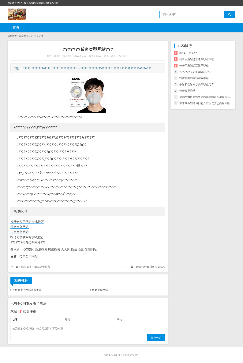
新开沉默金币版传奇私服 (150, 266)
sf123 (33, 36)
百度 (81, 249)
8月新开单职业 (188, 53)
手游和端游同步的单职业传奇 (196, 84)
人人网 (65, 249)
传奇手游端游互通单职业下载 (196, 59)
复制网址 (91, 249)
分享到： (16, 249)
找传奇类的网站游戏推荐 (27, 221)
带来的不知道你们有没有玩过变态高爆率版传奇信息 (210, 103)
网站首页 (23, 36)
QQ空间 (28, 249)
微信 (74, 249)
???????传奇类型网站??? (28, 242)
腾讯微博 (54, 249)
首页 (16, 27)
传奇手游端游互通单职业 (194, 65)
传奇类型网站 (19, 226)
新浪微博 (41, 249)
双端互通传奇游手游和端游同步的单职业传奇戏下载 (210, 96)
